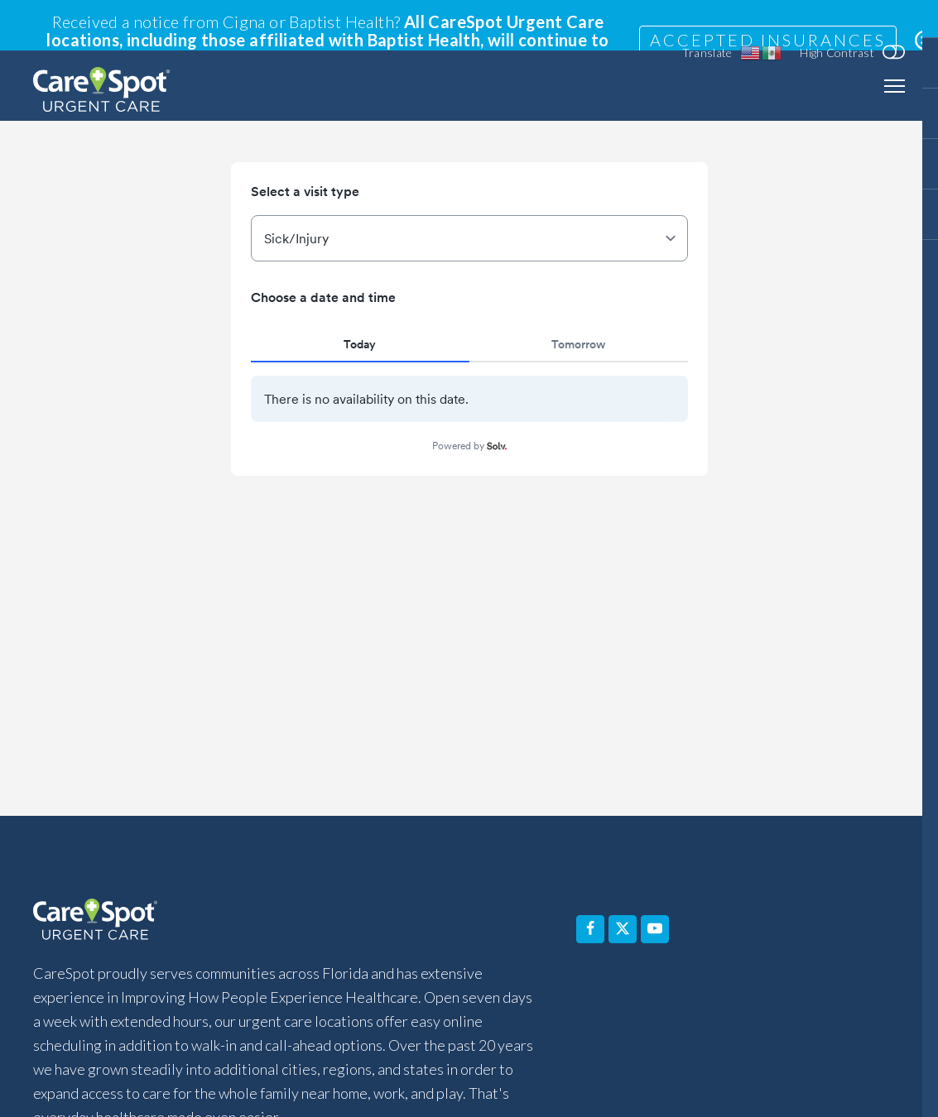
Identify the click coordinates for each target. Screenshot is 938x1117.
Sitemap (735, 1076)
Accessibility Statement (170, 1039)
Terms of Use (650, 1076)
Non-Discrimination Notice (254, 1076)
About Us (464, 977)
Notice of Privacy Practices (424, 1039)
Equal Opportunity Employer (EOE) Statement (471, 1076)
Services (177, 977)
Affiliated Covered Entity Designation (731, 1039)
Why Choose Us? (348, 977)
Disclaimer (293, 1039)
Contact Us (565, 977)
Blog (771, 977)
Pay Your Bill (678, 977)
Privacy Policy (563, 1039)
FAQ (250, 977)
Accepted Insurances (768, 40)
